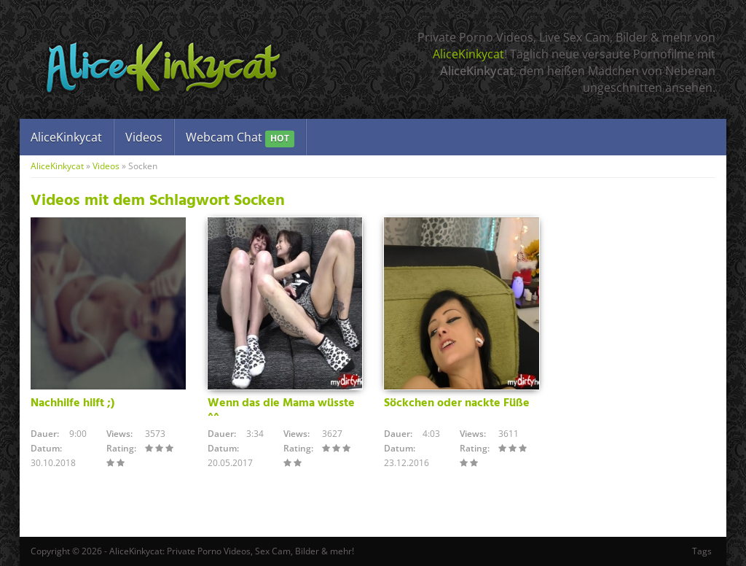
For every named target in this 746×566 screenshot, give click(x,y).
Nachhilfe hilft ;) (72, 403)
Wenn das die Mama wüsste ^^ (281, 410)
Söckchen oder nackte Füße (457, 403)
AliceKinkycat (468, 54)
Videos (143, 137)
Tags (702, 551)
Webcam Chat (240, 138)
